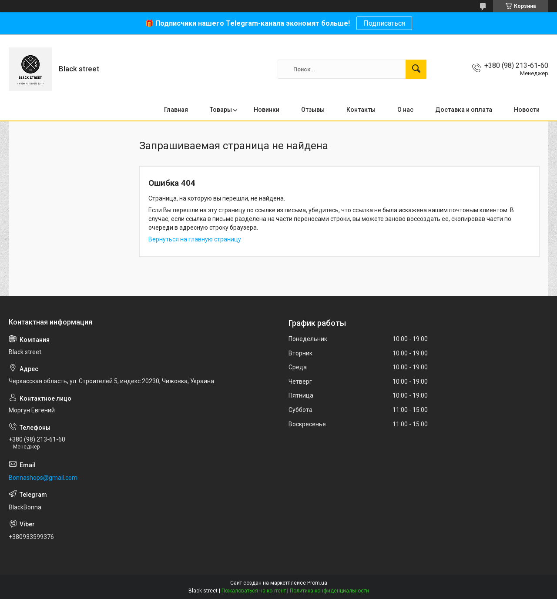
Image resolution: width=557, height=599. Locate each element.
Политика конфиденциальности (329, 591)
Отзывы (313, 109)
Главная (176, 109)
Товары (221, 109)
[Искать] (416, 69)
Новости (527, 109)
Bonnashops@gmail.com (43, 477)
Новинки (266, 109)
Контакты (361, 109)
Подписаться (384, 23)
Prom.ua (317, 583)
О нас (405, 109)
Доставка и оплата (463, 109)
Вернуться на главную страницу (194, 239)
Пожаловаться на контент (253, 591)
